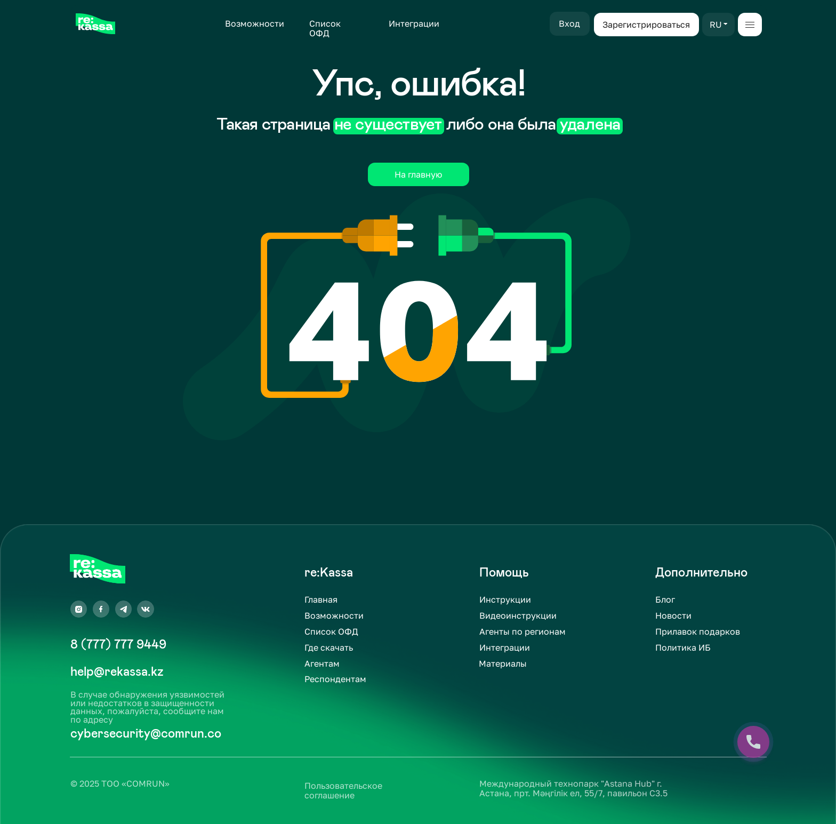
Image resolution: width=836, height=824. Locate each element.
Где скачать (328, 647)
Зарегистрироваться (646, 24)
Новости (673, 615)
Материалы (503, 663)
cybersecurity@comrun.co (145, 733)
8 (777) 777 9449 (118, 644)
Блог (665, 599)
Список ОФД (325, 28)
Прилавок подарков (697, 631)
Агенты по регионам (522, 631)
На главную (418, 174)
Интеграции (414, 23)
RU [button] (716, 24)
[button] (726, 24)
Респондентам (335, 679)
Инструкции (505, 599)
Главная (320, 599)
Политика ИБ (683, 647)
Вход (569, 23)
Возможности (254, 23)
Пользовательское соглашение (343, 790)
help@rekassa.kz (117, 671)
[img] (95, 23)
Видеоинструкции (518, 615)
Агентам (322, 663)
